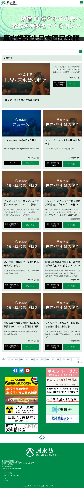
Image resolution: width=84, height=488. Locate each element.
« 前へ (4, 359)
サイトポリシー (8, 473)
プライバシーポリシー (11, 475)
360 (53, 359)
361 (58, 359)
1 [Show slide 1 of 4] (38, 44)
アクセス (6, 480)
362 (63, 359)
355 (27, 359)
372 (78, 359)
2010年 (61, 85)
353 (16, 359)
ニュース (12, 163)
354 (21, 359)
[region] (42, 24)
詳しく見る (73, 84)
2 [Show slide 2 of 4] (40, 44)
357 (37, 359)
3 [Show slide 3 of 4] (43, 44)
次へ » (80, 362)
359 (47, 359)
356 (32, 359)
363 (68, 359)
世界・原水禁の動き (53, 163)
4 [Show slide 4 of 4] (46, 44)
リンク (5, 478)
